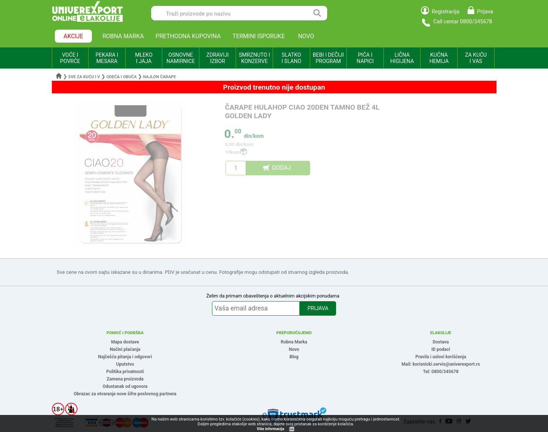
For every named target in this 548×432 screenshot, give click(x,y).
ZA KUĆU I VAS (476, 58)
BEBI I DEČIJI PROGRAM (328, 58)
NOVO (306, 36)
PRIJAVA (318, 308)
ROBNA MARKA (123, 36)
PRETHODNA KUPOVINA (188, 36)
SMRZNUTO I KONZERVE (254, 58)
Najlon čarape (159, 76)
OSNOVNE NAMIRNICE (180, 58)
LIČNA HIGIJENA (402, 58)
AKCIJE (73, 36)
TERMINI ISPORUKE (259, 36)
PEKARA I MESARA (107, 58)
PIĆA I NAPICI (365, 58)
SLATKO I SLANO (291, 58)
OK (292, 429)
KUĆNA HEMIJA (439, 58)
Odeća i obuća (121, 76)
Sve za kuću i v (84, 76)
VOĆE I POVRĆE (70, 58)
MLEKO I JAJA (143, 58)
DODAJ (281, 167)
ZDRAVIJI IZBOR (217, 58)
